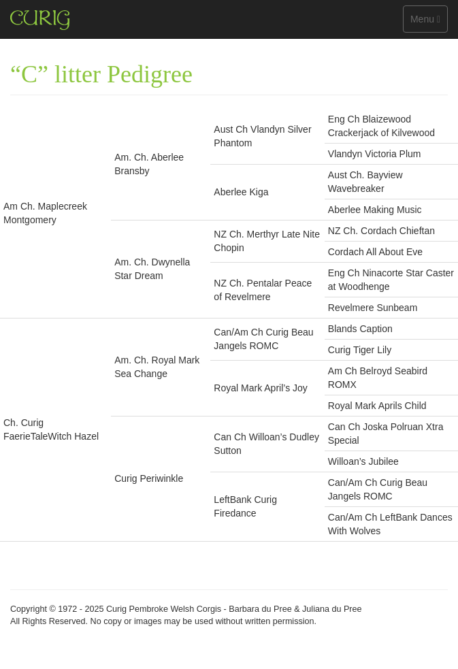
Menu (429, 22)
